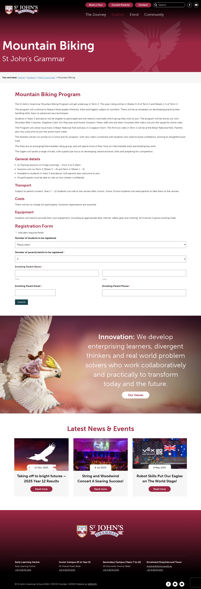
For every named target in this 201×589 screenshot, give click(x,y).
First (17, 279)
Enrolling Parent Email (28, 286)
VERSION (92, 584)
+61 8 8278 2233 (111, 570)
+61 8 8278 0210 (155, 570)
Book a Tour (96, 4)
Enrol (134, 14)
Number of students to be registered (35, 238)
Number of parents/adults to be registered (39, 252)
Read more (41, 489)
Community (154, 14)
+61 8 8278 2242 (23, 570)
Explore (118, 14)
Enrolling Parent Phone (116, 286)
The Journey (95, 14)
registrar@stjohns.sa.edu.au (159, 566)
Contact (143, 4)
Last (104, 279)
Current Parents (121, 4)
